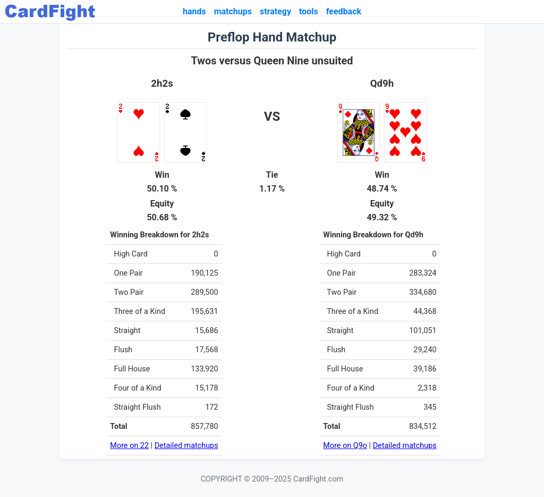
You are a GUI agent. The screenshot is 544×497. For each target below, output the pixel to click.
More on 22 (129, 445)
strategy (275, 11)
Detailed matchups (186, 445)
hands (194, 11)
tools (308, 11)
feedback (343, 11)
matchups (233, 11)
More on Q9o (345, 445)
